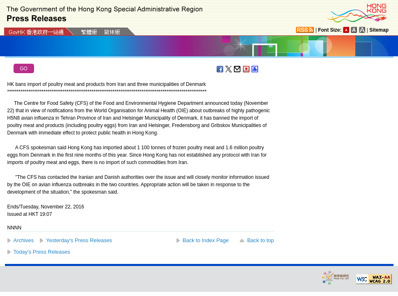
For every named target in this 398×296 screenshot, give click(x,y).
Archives (24, 240)
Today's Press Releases (42, 252)
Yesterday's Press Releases (79, 240)
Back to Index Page (206, 240)
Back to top (260, 240)
